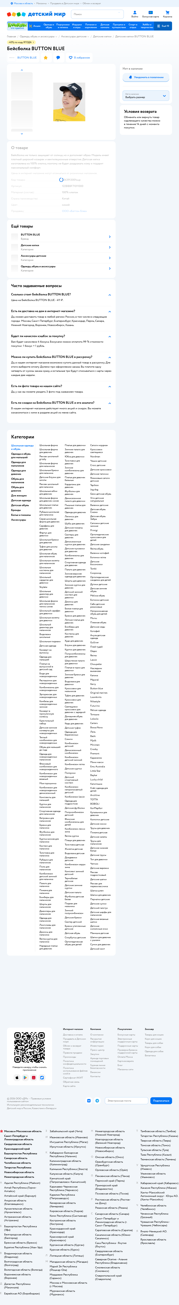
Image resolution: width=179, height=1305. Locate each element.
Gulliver (94, 642)
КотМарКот (96, 808)
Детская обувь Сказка (98, 511)
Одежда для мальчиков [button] (18, 463)
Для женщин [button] (19, 495)
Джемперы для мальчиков (47, 912)
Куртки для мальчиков (45, 805)
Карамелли (96, 758)
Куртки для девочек (75, 649)
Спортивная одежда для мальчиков (49, 812)
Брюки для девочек (75, 615)
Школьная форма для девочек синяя (49, 499)
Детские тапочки (99, 474)
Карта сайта (69, 1086)
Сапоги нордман (99, 445)
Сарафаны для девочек (46, 527)
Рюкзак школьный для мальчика (49, 485)
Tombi (93, 568)
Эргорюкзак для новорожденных (48, 696)
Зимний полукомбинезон (74, 912)
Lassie (93, 659)
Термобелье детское (71, 880)
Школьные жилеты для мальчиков (49, 562)
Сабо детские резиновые (97, 605)
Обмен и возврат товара (72, 1047)
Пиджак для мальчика (71, 905)
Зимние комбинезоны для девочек (74, 470)
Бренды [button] (16, 510)
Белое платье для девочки (74, 610)
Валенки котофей (99, 553)
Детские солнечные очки (99, 927)
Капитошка (96, 784)
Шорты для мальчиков (45, 905)
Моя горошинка (47, 783)
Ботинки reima (98, 557)
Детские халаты (98, 837)
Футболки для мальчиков (46, 833)
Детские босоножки (96, 563)
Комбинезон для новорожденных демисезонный (48, 790)
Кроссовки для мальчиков (73, 690)
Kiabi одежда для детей (99, 789)
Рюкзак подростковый (98, 873)
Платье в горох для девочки (75, 669)
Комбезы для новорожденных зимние (48, 704)
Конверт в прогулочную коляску (46, 714)
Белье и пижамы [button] (21, 515)
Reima (93, 655)
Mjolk (93, 740)
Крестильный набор (46, 722)
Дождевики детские (71, 859)
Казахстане (38, 1108)
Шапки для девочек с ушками (100, 939)
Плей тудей (96, 646)
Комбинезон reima (75, 764)
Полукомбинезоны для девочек (75, 655)
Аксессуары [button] (18, 520)
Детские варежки (99, 868)
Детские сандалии (100, 544)
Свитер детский (73, 922)
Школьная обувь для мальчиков (48, 555)
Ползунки (70, 773)
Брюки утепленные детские (75, 927)
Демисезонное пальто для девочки (75, 499)
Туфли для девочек (74, 695)
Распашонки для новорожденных (48, 682)
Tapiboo (94, 485)
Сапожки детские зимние (99, 524)
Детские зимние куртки (73, 886)
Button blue (96, 688)
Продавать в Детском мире (74, 1040)
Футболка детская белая (74, 898)
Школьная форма (48, 445)
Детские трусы (98, 855)
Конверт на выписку (45, 651)
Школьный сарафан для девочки (49, 612)
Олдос (93, 651)
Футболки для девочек (72, 493)
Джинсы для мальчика (45, 933)
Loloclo (94, 718)
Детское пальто (73, 892)
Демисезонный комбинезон (73, 751)
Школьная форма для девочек (48, 451)
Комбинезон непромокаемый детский (73, 790)
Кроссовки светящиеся (96, 451)
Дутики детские (98, 584)
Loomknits (96, 697)
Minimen (95, 745)
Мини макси (96, 762)
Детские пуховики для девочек (75, 550)
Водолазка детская (74, 853)
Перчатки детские (100, 899)
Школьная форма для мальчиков (48, 465)
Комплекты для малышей (47, 799)
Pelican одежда (98, 710)
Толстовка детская (74, 844)
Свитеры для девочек (71, 536)
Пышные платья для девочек (75, 506)
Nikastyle (95, 701)
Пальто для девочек (75, 569)
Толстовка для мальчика (46, 854)
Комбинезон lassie (75, 796)
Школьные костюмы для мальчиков (46, 570)
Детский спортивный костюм (71, 780)
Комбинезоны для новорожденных (49, 689)
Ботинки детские (99, 600)
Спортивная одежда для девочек (75, 564)
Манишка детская (99, 933)
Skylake (43, 587)
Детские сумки (98, 903)
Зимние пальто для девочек (75, 451)
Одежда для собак (154, 1051)
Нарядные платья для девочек (48, 947)
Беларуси (51, 1108)
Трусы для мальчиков (96, 842)
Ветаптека (150, 1055)
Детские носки (98, 824)
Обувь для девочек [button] (17, 488)
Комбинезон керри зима (75, 866)
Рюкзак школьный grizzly (49, 458)
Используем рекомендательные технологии (30, 1104)
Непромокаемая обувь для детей (99, 612)
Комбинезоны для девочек (74, 557)
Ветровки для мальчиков (46, 819)
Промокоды (69, 1056)
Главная (11, 36)
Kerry (93, 684)
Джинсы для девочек (71, 603)
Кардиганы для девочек (72, 486)
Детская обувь (72, 933)
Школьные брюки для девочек (49, 541)
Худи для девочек (74, 641)
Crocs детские (97, 465)
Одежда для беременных (71, 733)
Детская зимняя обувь (98, 590)
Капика (94, 675)
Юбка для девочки (74, 456)
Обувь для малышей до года (49, 748)
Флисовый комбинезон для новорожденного (48, 766)
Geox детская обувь (100, 494)
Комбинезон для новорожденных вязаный (48, 776)
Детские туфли (73, 728)
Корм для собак (153, 1047)
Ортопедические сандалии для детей (100, 578)
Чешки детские (98, 461)
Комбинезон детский (71, 745)
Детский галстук (99, 908)
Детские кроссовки (100, 469)
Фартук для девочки (45, 534)
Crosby (94, 749)
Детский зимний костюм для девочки (74, 595)
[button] (163, 26)
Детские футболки (75, 808)
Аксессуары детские (73, 36)
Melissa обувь (97, 595)
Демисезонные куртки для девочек (75, 543)
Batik (93, 736)
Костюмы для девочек (72, 635)
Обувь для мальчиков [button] (17, 480)
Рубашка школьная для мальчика (49, 513)
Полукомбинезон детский (74, 813)
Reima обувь (96, 548)
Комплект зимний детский (74, 873)
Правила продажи (72, 1052)
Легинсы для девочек (71, 518)
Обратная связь (71, 1081)
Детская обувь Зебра (98, 518)
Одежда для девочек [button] (18, 472)
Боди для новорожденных (48, 675)
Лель (92, 732)
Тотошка (94, 714)
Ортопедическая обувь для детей (74, 943)
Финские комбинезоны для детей (74, 822)
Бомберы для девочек (72, 628)
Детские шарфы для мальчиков (100, 913)
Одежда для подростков (71, 802)
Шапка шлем (97, 890)
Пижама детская (98, 832)
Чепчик (94, 863)
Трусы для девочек (100, 828)
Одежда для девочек (75, 512)
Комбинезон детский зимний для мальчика (48, 876)
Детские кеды (97, 627)
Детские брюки (73, 917)
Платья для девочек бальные (75, 479)
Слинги (69, 739)
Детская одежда (47, 645)
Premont (94, 753)
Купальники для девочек (98, 814)
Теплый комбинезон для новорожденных (48, 740)
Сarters (94, 723)
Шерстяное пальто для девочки (75, 662)
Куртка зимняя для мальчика (49, 840)
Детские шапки (98, 879)
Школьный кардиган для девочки (46, 580)
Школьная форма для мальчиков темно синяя (48, 604)
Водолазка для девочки (72, 683)
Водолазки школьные (45, 636)
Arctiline (95, 795)
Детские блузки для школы (49, 478)
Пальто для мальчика (45, 885)
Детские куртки (73, 768)
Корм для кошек (153, 1038)
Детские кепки (102, 36)
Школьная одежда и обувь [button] (22, 447)
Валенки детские (99, 505)
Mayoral (94, 679)
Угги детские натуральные (97, 499)
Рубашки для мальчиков (46, 861)
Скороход (95, 573)
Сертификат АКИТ (73, 1077)
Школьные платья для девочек (48, 506)
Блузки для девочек (75, 645)
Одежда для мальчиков (45, 919)
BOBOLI (94, 804)
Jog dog (94, 489)
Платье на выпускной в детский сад (46, 666)
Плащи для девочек (75, 840)
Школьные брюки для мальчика (49, 472)
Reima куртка (72, 836)
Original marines (98, 692)
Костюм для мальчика (45, 847)
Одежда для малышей (45, 658)
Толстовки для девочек (72, 462)
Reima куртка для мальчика (48, 940)
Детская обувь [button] (20, 505)
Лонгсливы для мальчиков (47, 926)
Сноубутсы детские (75, 937)
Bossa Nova (96, 727)
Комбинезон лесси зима (75, 830)
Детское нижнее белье (99, 849)
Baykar (93, 775)
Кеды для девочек (74, 723)
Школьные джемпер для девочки (46, 594)
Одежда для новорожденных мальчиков (48, 757)
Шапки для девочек (100, 895)
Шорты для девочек (75, 581)
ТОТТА (94, 799)
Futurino (95, 705)
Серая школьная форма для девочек (49, 520)
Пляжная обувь (98, 622)
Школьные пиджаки (50, 641)
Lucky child (96, 779)
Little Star (95, 771)
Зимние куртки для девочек (75, 586)
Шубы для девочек (75, 523)
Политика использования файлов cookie (75, 1071)
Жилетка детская (74, 849)
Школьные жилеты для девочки (49, 619)
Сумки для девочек (100, 944)
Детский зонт (97, 948)
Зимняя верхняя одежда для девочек (75, 575)
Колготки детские (99, 819)
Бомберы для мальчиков (46, 898)
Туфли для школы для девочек (48, 548)
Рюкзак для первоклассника (99, 885)
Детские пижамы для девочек (74, 529)
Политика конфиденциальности (74, 1062)
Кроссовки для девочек (73, 701)
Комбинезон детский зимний (73, 758)
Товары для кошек (154, 1034)
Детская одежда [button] (21, 500)
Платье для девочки (75, 445)
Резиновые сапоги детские (100, 479)
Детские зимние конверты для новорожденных (48, 730)
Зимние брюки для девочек (75, 676)
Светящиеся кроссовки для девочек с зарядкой (75, 709)
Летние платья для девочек (74, 621)
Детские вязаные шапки (99, 920)
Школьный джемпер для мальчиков (46, 627)
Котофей (95, 631)
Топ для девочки (98, 859)
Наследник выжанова (96, 670)
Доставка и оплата (72, 1034)
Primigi (94, 530)
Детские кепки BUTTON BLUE (134, 36)
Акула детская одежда (97, 637)
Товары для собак (154, 1043)
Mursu (93, 618)
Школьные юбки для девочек (48, 492)
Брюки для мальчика (45, 826)
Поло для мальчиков (45, 868)
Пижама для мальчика (45, 892)
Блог (120, 1065)
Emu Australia (97, 766)
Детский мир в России (19, 1108)
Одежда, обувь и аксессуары (37, 36)
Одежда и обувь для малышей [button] (21, 455)
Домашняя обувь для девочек (73, 718)
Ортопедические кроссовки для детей (99, 537)
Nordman (95, 456)
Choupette (96, 664)
